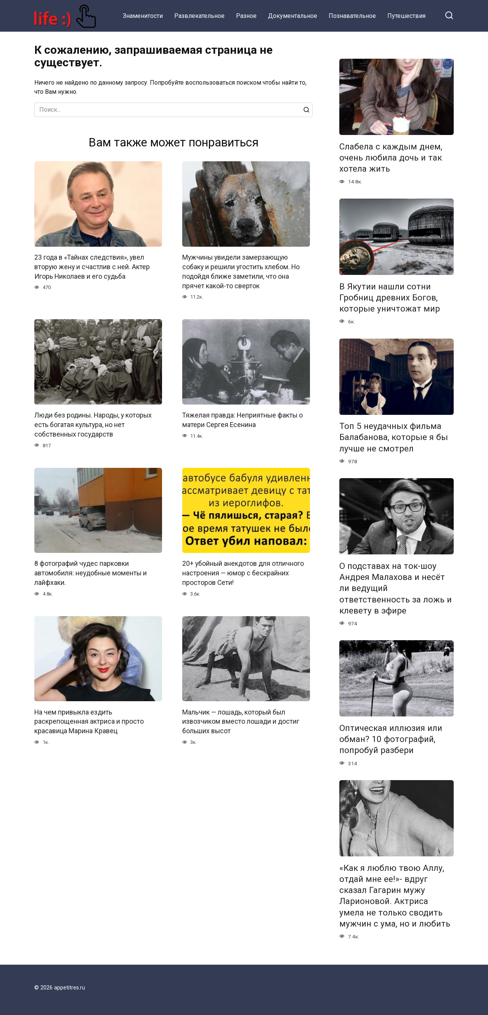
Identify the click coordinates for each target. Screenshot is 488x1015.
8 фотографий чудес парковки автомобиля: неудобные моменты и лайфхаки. (90, 572)
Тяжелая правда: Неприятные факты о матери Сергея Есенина (242, 419)
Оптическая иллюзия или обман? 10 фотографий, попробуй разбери (390, 739)
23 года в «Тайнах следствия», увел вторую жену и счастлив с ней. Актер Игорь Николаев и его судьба (92, 267)
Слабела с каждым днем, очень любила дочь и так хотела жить (390, 157)
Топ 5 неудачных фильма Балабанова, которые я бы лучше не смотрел (393, 437)
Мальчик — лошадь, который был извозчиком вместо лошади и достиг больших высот (240, 720)
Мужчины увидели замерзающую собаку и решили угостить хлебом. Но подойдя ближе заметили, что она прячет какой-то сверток (241, 271)
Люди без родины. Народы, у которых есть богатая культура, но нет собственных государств (93, 424)
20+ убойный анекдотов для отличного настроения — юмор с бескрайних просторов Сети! (243, 572)
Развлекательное (199, 15)
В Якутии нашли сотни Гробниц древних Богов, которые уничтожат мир (389, 297)
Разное (246, 15)
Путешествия (406, 15)
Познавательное (352, 15)
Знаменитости (143, 15)
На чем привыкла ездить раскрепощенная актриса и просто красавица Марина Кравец (89, 720)
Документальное (292, 15)
